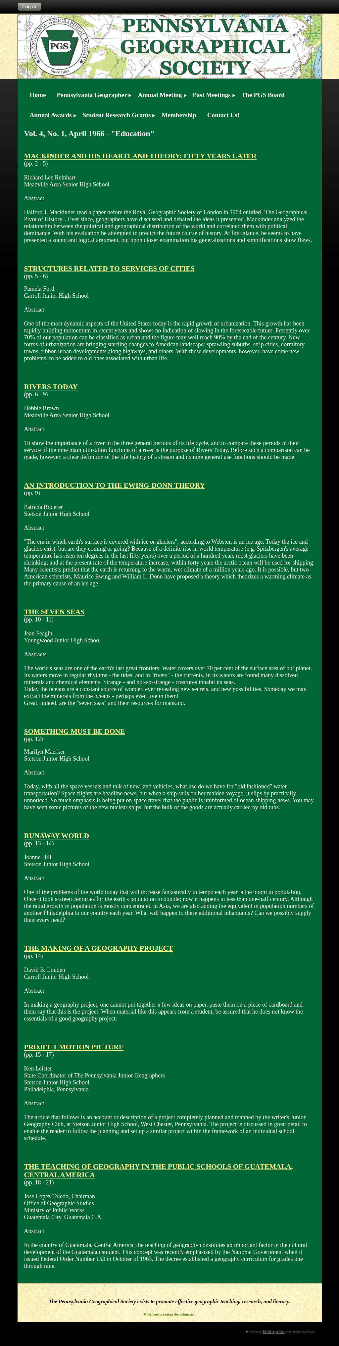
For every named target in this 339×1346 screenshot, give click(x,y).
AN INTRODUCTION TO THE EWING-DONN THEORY (114, 485)
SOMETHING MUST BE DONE (74, 731)
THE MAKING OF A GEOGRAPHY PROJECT (98, 948)
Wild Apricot (274, 1331)
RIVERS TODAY (51, 387)
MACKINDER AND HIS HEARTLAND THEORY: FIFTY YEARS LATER (140, 156)
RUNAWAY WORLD (56, 836)
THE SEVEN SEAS (54, 612)
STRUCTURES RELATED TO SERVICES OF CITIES (109, 269)
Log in (29, 6)
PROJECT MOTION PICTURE (74, 1047)
